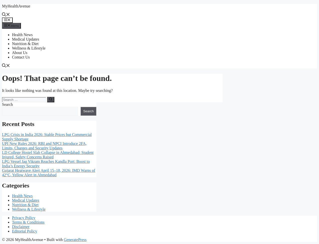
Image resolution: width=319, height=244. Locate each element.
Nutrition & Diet (25, 44)
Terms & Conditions (28, 222)
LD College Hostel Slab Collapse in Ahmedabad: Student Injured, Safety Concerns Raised (48, 154)
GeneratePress (75, 240)
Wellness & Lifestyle (29, 48)
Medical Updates (25, 39)
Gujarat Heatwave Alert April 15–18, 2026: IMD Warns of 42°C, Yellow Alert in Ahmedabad (48, 172)
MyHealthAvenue (16, 6)
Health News (22, 35)
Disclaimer (20, 227)
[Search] (50, 99)
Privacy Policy (23, 218)
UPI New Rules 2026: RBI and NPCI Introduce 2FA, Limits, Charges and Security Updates (44, 145)
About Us (19, 53)
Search (7, 104)
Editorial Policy (24, 231)
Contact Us (21, 57)
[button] (6, 15)
